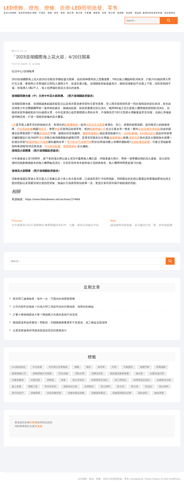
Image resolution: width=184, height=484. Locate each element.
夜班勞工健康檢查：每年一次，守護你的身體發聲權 (44, 298)
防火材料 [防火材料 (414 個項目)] (105, 386)
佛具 (41, 137)
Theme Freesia (152, 479)
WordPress (174, 479)
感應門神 (86, 142)
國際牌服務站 (91, 133)
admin (23, 64)
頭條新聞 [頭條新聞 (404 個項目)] (35, 393)
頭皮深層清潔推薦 (149, 129)
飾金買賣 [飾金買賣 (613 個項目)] (159, 393)
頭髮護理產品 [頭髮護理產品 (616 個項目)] (98, 393)
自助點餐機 (130, 133)
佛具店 (42, 129)
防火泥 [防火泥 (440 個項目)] (120, 386)
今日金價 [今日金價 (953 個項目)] (37, 367)
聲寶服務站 (70, 146)
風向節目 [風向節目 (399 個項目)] (142, 393)
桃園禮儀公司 (98, 129)
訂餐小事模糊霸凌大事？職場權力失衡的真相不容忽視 (45, 314)
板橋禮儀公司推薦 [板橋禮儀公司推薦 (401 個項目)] (42, 373)
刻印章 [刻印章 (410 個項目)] (101, 367)
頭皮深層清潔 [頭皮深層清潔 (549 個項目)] (54, 393)
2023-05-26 (19, 51)
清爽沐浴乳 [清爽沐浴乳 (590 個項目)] (97, 373)
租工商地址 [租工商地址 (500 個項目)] (120, 380)
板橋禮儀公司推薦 (37, 142)
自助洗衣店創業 (95, 124)
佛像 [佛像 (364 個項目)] (76, 367)
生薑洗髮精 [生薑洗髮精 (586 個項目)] (18, 380)
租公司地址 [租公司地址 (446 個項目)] (78, 380)
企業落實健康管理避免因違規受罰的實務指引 (40, 330)
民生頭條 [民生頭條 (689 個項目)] (63, 373)
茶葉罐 (38, 426)
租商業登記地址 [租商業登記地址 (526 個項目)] (99, 380)
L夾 (14, 124)
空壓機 (33, 422)
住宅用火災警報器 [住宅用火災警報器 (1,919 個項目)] (58, 367)
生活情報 (36, 64)
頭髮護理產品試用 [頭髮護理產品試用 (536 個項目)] (121, 393)
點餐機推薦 (71, 124)
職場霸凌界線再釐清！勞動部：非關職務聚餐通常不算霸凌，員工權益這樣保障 (60, 322)
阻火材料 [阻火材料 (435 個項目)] (164, 386)
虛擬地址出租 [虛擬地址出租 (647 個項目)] (70, 386)
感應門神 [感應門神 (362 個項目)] (144, 367)
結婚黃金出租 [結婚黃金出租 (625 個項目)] (164, 380)
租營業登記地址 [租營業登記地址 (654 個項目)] (141, 380)
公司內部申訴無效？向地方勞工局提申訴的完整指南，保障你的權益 (53, 306)
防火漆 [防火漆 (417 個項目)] (134, 386)
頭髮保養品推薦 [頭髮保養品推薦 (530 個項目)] (76, 393)
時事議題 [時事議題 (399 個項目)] (161, 367)
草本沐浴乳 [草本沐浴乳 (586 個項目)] (50, 386)
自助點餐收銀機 (140, 142)
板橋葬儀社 (116, 137)
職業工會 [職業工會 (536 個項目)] (33, 386)
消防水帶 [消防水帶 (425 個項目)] (79, 373)
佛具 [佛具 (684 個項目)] (88, 367)
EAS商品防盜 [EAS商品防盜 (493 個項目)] (18, 367)
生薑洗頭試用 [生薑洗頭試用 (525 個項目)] (157, 373)
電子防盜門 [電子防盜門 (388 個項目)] (18, 393)
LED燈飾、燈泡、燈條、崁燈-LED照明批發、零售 (61, 8)
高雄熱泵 (44, 133)
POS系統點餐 (25, 129)
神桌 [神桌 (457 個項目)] (63, 380)
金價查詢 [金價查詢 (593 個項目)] (89, 386)
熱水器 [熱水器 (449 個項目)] (139, 373)
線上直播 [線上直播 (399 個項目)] (16, 386)
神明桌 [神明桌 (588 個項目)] (50, 380)
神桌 (57, 129)
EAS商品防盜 (148, 133)
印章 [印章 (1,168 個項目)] (114, 367)
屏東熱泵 (134, 137)
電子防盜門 (73, 142)
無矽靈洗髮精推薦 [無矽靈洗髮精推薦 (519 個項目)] (119, 373)
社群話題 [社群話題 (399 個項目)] (35, 380)
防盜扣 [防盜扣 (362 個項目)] (148, 386)
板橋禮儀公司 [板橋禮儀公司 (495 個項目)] (19, 373)
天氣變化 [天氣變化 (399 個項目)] (128, 367)
